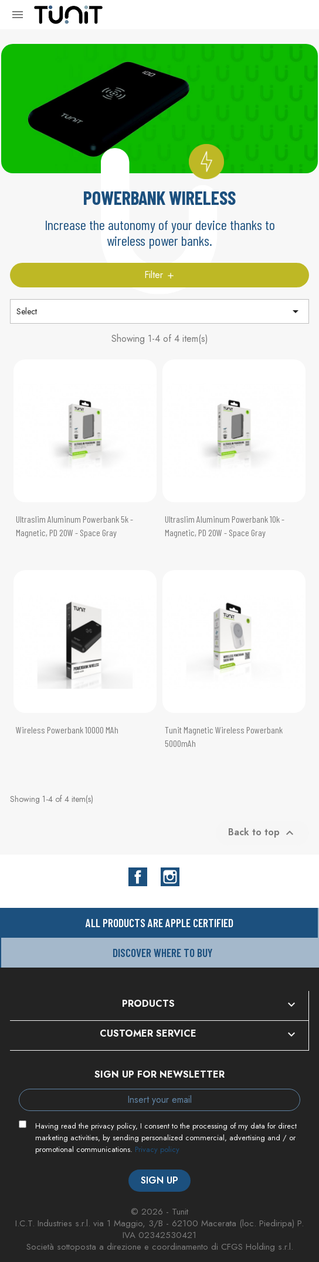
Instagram (170, 876)
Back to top (262, 832)
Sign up (159, 1180)
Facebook (137, 876)
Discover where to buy (162, 952)
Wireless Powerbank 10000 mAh (67, 729)
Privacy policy (157, 1149)
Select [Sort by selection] (159, 311)
